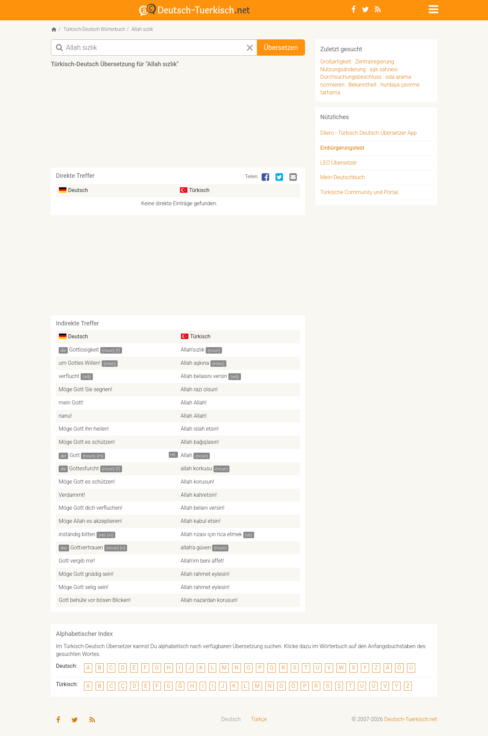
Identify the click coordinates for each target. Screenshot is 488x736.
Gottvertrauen (86, 547)
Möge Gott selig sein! (83, 587)
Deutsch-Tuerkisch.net (410, 719)
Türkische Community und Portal (359, 192)
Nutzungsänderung (343, 69)
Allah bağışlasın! (200, 442)
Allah (186, 455)
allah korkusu (196, 468)
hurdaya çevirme (400, 84)
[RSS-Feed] (378, 9)
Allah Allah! (194, 402)
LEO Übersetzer (338, 162)
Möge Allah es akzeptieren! (90, 521)
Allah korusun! (197, 481)
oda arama (398, 77)
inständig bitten (77, 534)
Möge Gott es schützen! (87, 442)
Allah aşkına (195, 363)
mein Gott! (71, 402)
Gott (74, 455)
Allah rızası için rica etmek (211, 534)
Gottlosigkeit (84, 349)
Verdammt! (72, 495)
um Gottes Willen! (79, 363)
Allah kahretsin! (199, 495)
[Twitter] (365, 9)
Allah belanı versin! (202, 508)
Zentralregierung (374, 61)
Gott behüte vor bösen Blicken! (94, 600)
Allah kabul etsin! (201, 521)
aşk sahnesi (384, 69)
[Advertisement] (178, 120)
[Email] (294, 177)
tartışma (330, 92)
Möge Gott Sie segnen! (85, 389)
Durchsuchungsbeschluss (351, 77)
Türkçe (259, 719)
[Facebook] (353, 9)
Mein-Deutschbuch (342, 177)
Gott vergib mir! (77, 561)
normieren (332, 84)
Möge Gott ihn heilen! (84, 429)
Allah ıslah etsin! (200, 429)
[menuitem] (231, 719)
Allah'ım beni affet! (202, 561)
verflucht (69, 376)
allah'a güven (196, 547)
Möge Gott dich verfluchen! (90, 508)
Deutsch (231, 719)
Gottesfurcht (84, 468)
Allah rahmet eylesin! (205, 574)
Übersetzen (281, 47)
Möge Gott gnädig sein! (86, 574)
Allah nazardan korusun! (209, 600)
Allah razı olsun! (199, 389)
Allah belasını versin (204, 376)
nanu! (65, 416)
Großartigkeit (335, 61)
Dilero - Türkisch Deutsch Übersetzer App (368, 133)
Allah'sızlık (192, 349)
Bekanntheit (362, 84)
